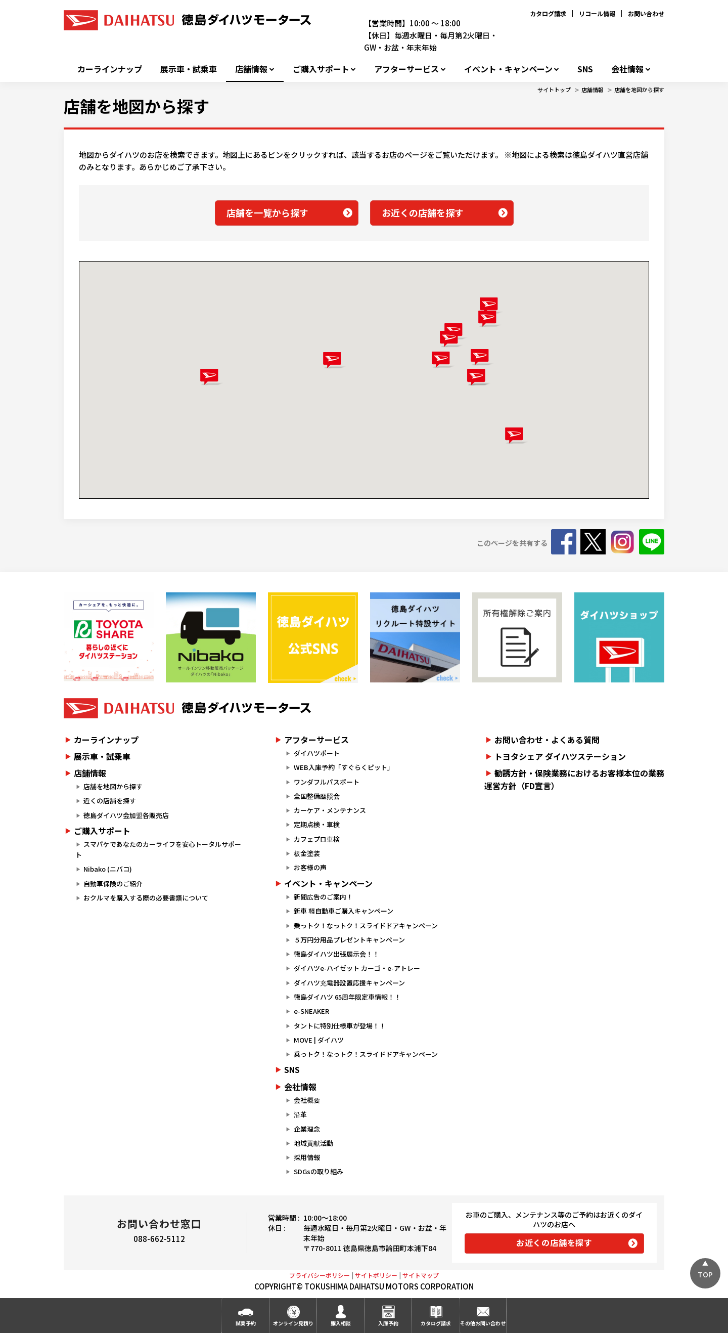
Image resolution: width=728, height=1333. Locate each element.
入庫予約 (388, 1323)
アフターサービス (406, 69)
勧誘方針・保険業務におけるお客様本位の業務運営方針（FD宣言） (574, 779)
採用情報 (307, 1157)
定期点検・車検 (317, 824)
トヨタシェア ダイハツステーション (560, 756)
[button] (443, 360)
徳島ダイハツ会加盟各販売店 (126, 815)
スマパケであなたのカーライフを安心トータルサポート (158, 849)
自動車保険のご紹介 (113, 883)
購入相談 (341, 1323)
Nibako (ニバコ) (107, 869)
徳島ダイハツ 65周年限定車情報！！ (347, 997)
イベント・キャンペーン (508, 69)
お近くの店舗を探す (423, 212)
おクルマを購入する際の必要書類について (145, 897)
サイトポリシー (376, 1275)
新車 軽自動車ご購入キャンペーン (343, 911)
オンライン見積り (293, 1323)
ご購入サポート (321, 69)
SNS (585, 69)
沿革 (300, 1114)
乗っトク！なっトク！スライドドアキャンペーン (366, 925)
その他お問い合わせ (483, 1323)
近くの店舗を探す (109, 800)
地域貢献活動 (313, 1143)
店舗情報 (251, 69)
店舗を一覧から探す (267, 212)
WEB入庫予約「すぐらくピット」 (344, 767)
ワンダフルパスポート (326, 782)
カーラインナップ (109, 69)
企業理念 (307, 1129)
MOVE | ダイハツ (319, 1040)
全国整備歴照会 (317, 796)
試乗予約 (246, 1323)
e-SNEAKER (311, 1011)
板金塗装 (307, 853)
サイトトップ (554, 89)
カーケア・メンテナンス (330, 810)
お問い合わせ (646, 13)
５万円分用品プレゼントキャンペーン (349, 939)
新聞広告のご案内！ (323, 896)
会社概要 (307, 1100)
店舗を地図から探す (639, 89)
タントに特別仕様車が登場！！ (340, 1025)
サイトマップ (420, 1275)
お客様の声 (310, 867)
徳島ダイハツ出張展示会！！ (336, 954)
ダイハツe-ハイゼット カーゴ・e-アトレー (357, 968)
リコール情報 (597, 13)
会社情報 (627, 69)
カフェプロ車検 (317, 839)
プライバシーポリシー (319, 1275)
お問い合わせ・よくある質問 (547, 740)
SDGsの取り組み (318, 1171)
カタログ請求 (548, 13)
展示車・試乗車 (188, 69)
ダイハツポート (317, 753)
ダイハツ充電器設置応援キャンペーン (349, 982)
